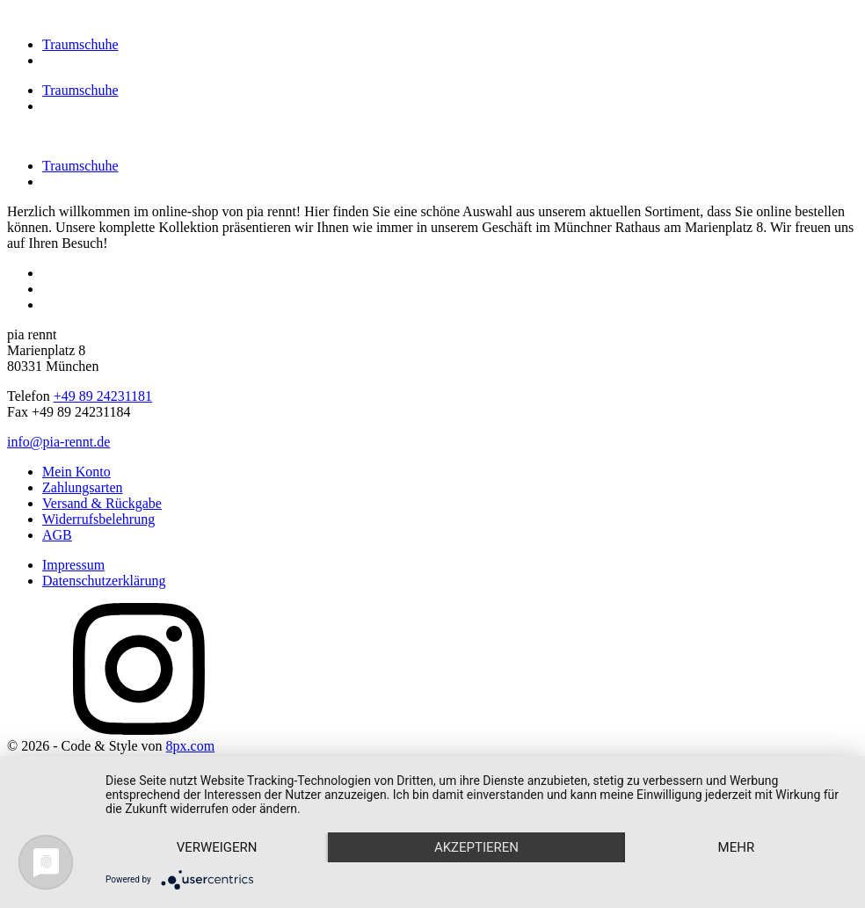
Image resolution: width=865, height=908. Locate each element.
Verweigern (217, 847)
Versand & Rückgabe (102, 503)
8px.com (190, 745)
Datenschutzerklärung (103, 580)
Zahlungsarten (82, 487)
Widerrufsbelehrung (98, 519)
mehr (736, 847)
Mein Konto (76, 471)
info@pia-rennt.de (58, 441)
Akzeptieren (476, 847)
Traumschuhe (80, 44)
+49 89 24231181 (103, 396)
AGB (57, 534)
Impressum (73, 564)
